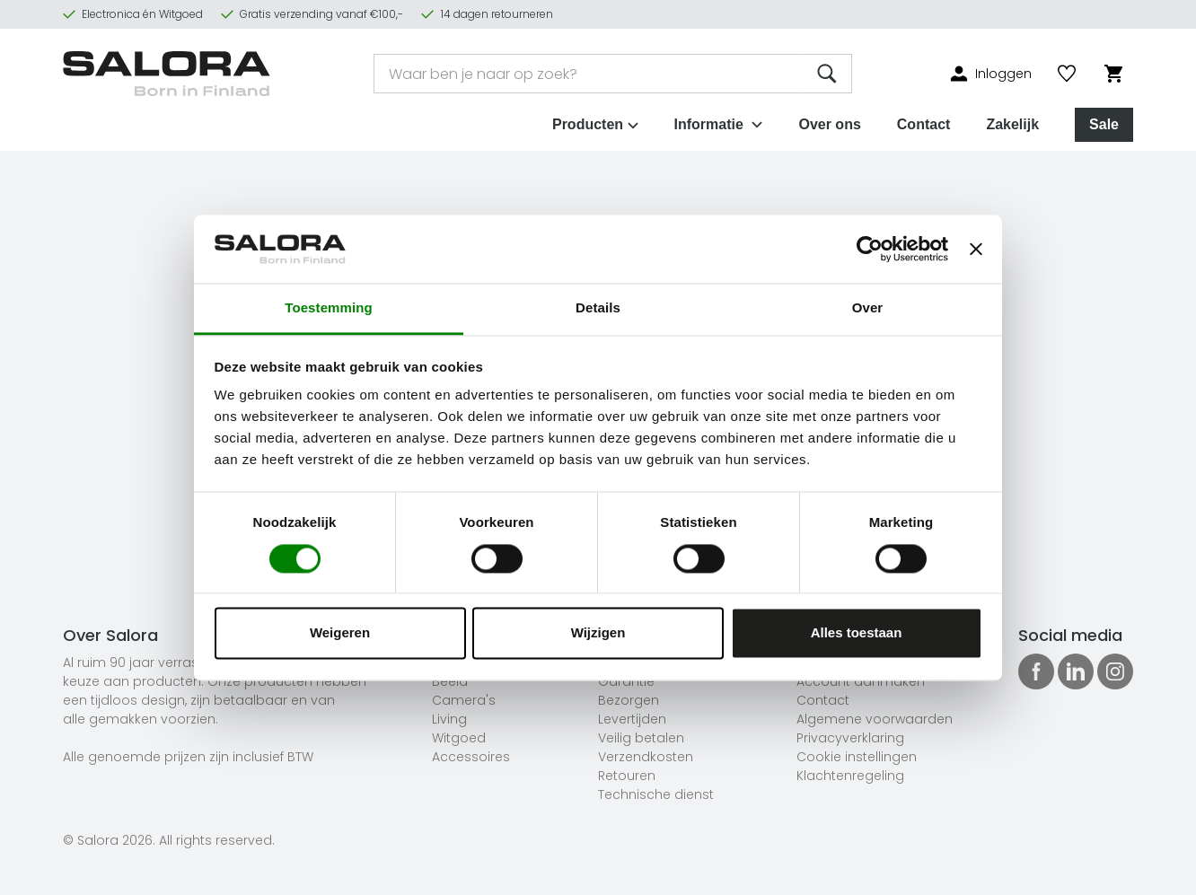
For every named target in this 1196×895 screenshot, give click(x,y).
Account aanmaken (860, 681)
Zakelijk (1012, 124)
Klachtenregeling (850, 776)
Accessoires (471, 757)
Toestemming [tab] (329, 308)
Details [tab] (598, 308)
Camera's (464, 700)
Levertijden (632, 719)
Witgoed (459, 738)
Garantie (626, 681)
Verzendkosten (645, 757)
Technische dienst (656, 794)
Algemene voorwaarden (874, 719)
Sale (1104, 124)
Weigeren (340, 633)
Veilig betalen (641, 738)
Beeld (450, 681)
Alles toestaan (856, 633)
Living (449, 719)
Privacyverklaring (850, 738)
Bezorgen (628, 700)
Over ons (829, 124)
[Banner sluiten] (976, 248)
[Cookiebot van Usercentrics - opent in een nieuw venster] (869, 248)
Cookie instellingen (856, 757)
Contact (924, 124)
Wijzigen (598, 633)
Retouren (626, 776)
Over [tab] (868, 308)
